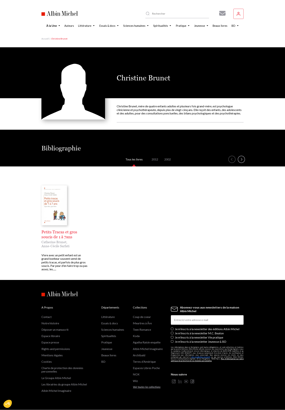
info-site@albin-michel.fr (200, 357)
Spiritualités (108, 336)
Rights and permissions (55, 349)
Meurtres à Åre (142, 323)
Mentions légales (52, 355)
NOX (136, 374)
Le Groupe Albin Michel (56, 378)
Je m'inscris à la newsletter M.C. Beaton (199, 333)
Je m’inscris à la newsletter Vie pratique (199, 337)
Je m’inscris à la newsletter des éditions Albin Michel (207, 329)
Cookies (46, 361)
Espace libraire (50, 336)
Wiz (135, 381)
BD (103, 361)
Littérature (108, 317)
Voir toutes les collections (146, 387)
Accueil (45, 38)
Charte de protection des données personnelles (62, 369)
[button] (7, 403)
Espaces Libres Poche (146, 368)
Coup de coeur (142, 317)
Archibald (139, 355)
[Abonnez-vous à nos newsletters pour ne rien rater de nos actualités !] (221, 13)
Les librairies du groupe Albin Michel (64, 384)
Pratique (106, 342)
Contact (46, 317)
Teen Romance (142, 329)
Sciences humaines (112, 329)
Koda (136, 336)
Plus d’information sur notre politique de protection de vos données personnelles (207, 360)
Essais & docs (109, 323)
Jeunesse (106, 349)
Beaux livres (108, 355)
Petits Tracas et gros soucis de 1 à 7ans (59, 234)
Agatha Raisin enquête (146, 342)
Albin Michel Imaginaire (56, 390)
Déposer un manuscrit (55, 329)
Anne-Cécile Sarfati (55, 246)
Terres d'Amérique (144, 361)
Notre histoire (50, 323)
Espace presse (50, 342)
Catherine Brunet (53, 242)
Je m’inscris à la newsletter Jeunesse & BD (200, 341)
